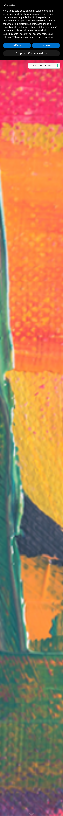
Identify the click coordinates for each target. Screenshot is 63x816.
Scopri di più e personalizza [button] (31, 53)
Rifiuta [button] (17, 45)
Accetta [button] (46, 45)
